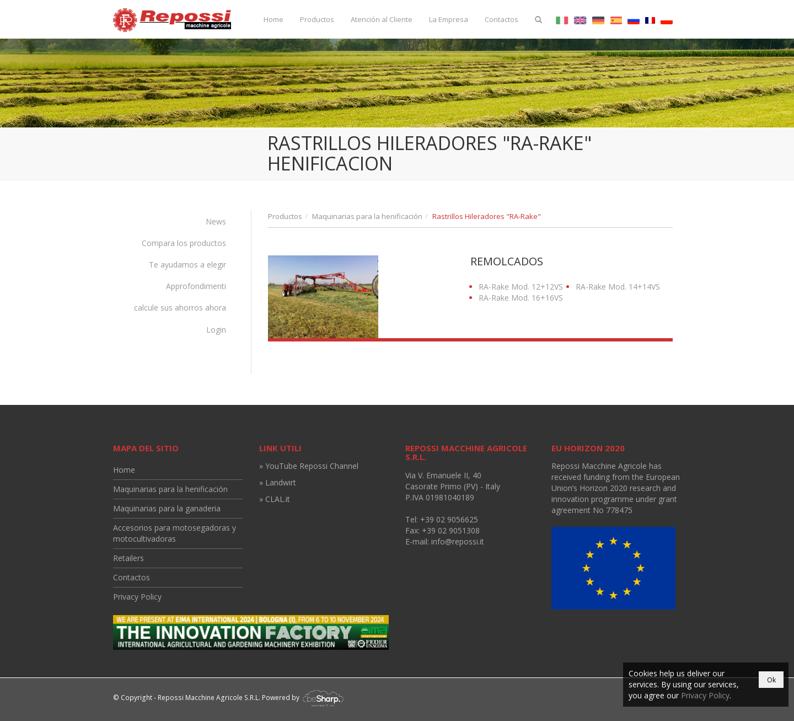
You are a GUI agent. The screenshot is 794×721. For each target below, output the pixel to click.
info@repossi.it (457, 541)
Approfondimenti (196, 286)
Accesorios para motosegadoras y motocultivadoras (174, 533)
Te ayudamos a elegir (187, 264)
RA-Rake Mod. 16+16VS (521, 297)
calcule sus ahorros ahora (180, 307)
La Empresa (448, 19)
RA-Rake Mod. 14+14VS (618, 286)
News (216, 221)
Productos (317, 19)
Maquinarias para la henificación (367, 216)
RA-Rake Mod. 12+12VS (521, 286)
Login (216, 329)
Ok (771, 680)
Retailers (128, 558)
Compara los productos (184, 243)
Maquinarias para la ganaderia (167, 508)
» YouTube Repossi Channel (308, 466)
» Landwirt (277, 482)
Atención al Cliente (381, 19)
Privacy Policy (137, 596)
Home (273, 19)
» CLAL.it (274, 499)
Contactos (501, 19)
